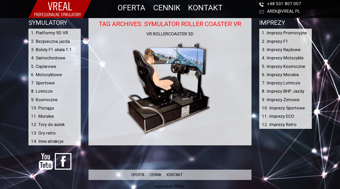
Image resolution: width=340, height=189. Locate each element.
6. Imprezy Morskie (280, 74)
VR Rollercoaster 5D (170, 33)
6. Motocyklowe (46, 74)
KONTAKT (205, 7)
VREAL (179, 186)
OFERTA (131, 7)
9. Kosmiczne (44, 99)
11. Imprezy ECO (278, 116)
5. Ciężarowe (43, 66)
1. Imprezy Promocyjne (284, 32)
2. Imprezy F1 (275, 41)
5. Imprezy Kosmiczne (283, 66)
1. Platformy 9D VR (49, 32)
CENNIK (166, 7)
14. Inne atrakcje (47, 141)
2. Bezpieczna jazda (50, 41)
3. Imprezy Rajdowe (281, 49)
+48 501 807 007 (284, 3)
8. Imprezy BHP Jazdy (283, 91)
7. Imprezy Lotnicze (281, 82)
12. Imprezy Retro (279, 124)
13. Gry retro (43, 133)
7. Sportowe (43, 82)
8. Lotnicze (42, 91)
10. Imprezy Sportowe (283, 108)
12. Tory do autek (48, 124)
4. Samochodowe (48, 57)
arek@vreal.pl (283, 11)
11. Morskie (42, 116)
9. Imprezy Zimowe (280, 99)
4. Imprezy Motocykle (283, 57)
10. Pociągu (42, 108)
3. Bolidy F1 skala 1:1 (51, 49)
